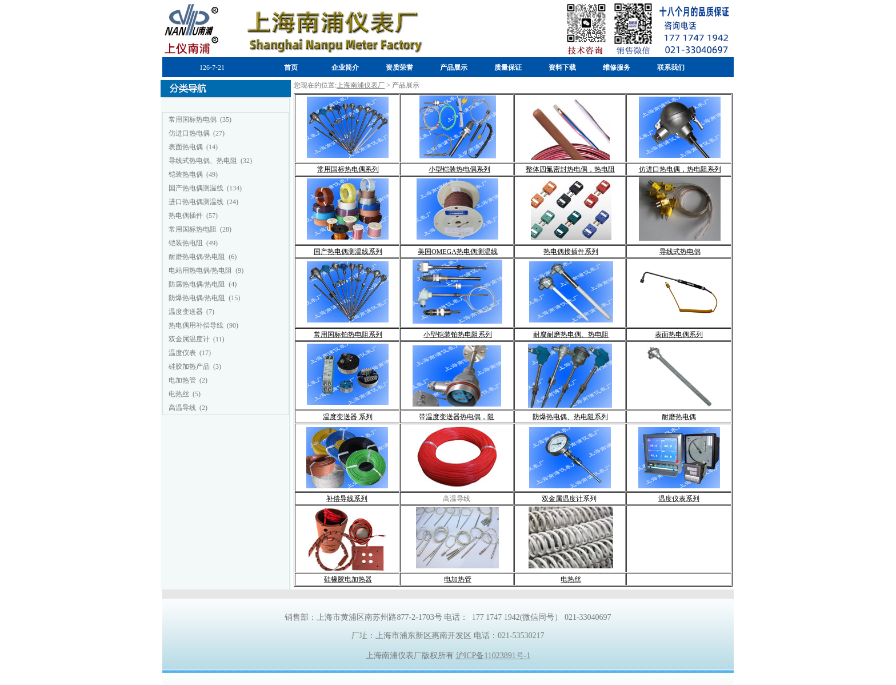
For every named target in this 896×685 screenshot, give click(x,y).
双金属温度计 (189, 339)
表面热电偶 (186, 147)
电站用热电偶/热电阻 (200, 270)
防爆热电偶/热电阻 (197, 298)
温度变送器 (186, 312)
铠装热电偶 (186, 174)
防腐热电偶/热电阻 (197, 284)
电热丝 (179, 394)
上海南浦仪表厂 (361, 85)
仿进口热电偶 (189, 133)
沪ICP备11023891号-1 (493, 655)
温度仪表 (182, 353)
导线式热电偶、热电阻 (203, 161)
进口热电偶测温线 (196, 202)
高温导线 (182, 408)
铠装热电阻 (186, 243)
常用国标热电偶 (193, 120)
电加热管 (182, 380)
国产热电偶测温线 (196, 188)
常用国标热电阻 (193, 229)
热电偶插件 (186, 216)
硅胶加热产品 (189, 367)
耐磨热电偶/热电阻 (197, 257)
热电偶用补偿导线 (196, 325)
